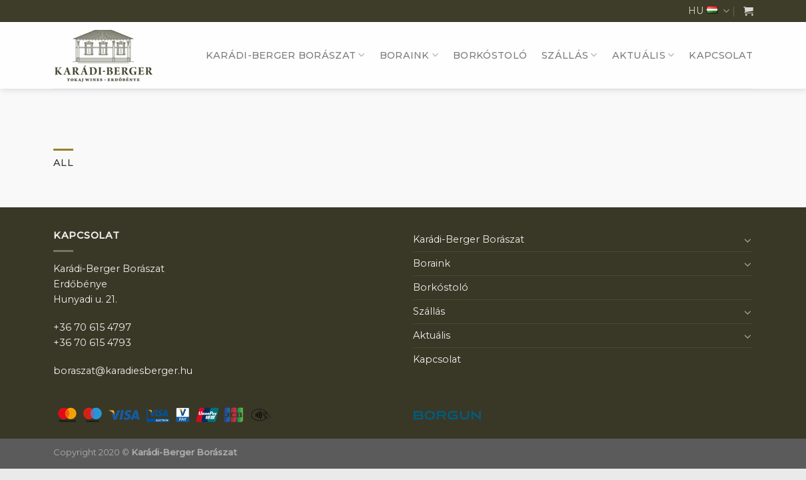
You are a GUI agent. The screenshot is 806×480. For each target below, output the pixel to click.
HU (708, 11)
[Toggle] (748, 240)
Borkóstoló (490, 55)
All (63, 163)
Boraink (409, 55)
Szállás (570, 55)
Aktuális (643, 55)
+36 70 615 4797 (92, 327)
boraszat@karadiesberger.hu (123, 371)
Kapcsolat (721, 55)
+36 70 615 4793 (92, 343)
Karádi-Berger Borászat (285, 55)
